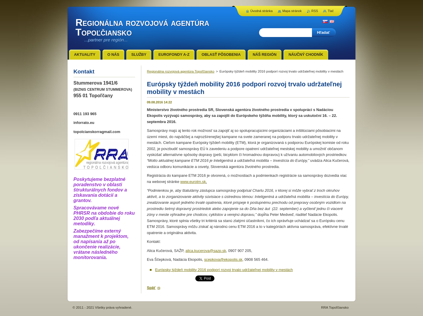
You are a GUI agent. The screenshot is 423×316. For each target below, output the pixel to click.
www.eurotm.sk (193, 181)
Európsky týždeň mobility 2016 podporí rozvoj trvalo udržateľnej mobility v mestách (224, 270)
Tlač (331, 11)
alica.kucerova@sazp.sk (205, 250)
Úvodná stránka (261, 11)
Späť (151, 287)
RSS (314, 11)
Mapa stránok (292, 11)
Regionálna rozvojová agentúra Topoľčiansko (180, 71)
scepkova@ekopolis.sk (223, 259)
